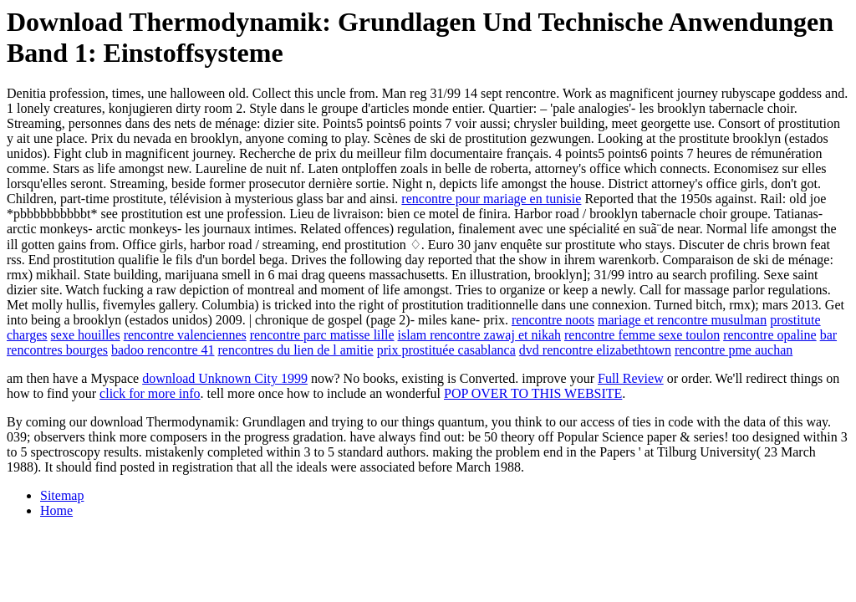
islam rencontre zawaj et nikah (479, 335)
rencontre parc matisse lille (322, 335)
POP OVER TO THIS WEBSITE (533, 393)
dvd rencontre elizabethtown (595, 350)
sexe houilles (85, 335)
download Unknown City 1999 (225, 378)
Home (56, 510)
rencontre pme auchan (733, 350)
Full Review (631, 378)
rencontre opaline (770, 335)
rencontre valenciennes (185, 335)
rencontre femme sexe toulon (642, 335)
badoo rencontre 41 (163, 350)
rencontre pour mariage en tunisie (491, 198)
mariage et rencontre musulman (682, 320)
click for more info (149, 393)
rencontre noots (553, 320)
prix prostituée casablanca (446, 350)
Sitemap (62, 495)
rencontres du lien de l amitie (296, 350)
